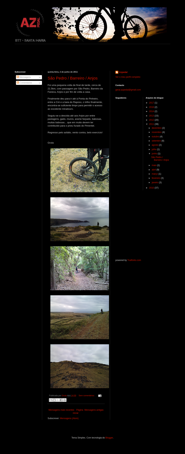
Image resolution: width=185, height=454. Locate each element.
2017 (152, 102)
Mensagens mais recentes (61, 410)
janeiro (155, 182)
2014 (152, 111)
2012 (152, 120)
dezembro (157, 128)
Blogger (109, 437)
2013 (152, 115)
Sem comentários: (87, 395)
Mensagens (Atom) (69, 418)
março (155, 174)
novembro (157, 132)
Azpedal (123, 72)
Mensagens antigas (93, 410)
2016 (152, 107)
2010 (152, 188)
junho (155, 153)
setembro (156, 141)
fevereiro (156, 178)
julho (154, 149)
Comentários (24, 83)
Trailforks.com (134, 260)
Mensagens (24, 77)
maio (154, 165)
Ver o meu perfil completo (127, 77)
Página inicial (78, 411)
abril (154, 169)
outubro (156, 136)
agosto (155, 145)
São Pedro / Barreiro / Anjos (73, 78)
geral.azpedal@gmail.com (128, 89)
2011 (152, 124)
